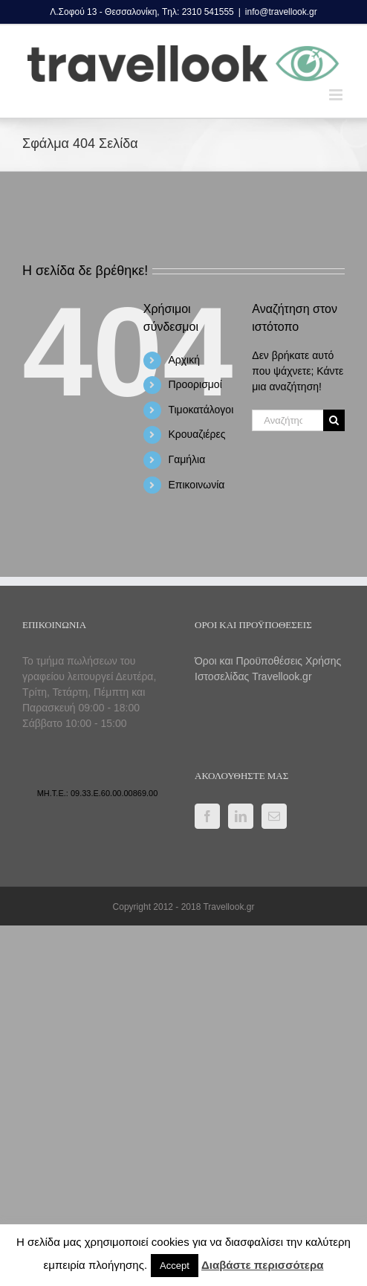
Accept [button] (174, 1265)
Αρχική (184, 360)
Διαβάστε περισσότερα (262, 1264)
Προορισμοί (194, 384)
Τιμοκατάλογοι (200, 410)
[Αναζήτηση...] (287, 420)
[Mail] (274, 816)
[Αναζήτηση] (334, 420)
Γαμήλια (186, 459)
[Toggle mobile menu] (337, 95)
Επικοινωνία (196, 485)
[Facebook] (207, 816)
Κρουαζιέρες (196, 434)
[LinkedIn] (240, 816)
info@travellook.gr (281, 12)
